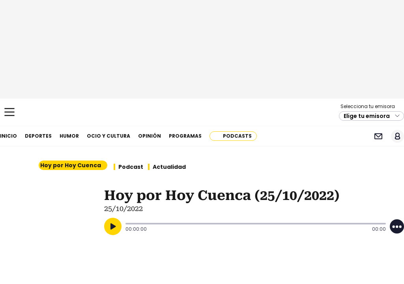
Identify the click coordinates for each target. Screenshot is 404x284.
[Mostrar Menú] (9, 112)
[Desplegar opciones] (397, 226)
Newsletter (378, 136)
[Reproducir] (113, 226)
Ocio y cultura (108, 136)
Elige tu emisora (367, 116)
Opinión (149, 136)
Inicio (8, 136)
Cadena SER (202, 112)
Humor (69, 136)
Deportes (38, 136)
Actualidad (169, 167)
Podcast (130, 167)
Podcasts (237, 136)
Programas (185, 136)
